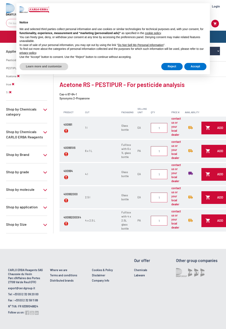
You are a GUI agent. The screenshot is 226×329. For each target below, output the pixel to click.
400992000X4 (72, 217)
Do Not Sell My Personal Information (141, 45)
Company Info (100, 280)
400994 (68, 171)
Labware (139, 275)
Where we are (58, 270)
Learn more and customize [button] (44, 66)
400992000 (71, 194)
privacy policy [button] (28, 52)
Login (216, 6)
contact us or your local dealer (176, 126)
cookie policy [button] (153, 33)
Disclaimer (98, 275)
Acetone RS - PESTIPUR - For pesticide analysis (122, 84)
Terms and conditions (63, 275)
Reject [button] (172, 66)
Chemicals (140, 270)
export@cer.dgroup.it (21, 288)
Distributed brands (62, 280)
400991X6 (69, 147)
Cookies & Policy (102, 270)
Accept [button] (195, 66)
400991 (68, 124)
